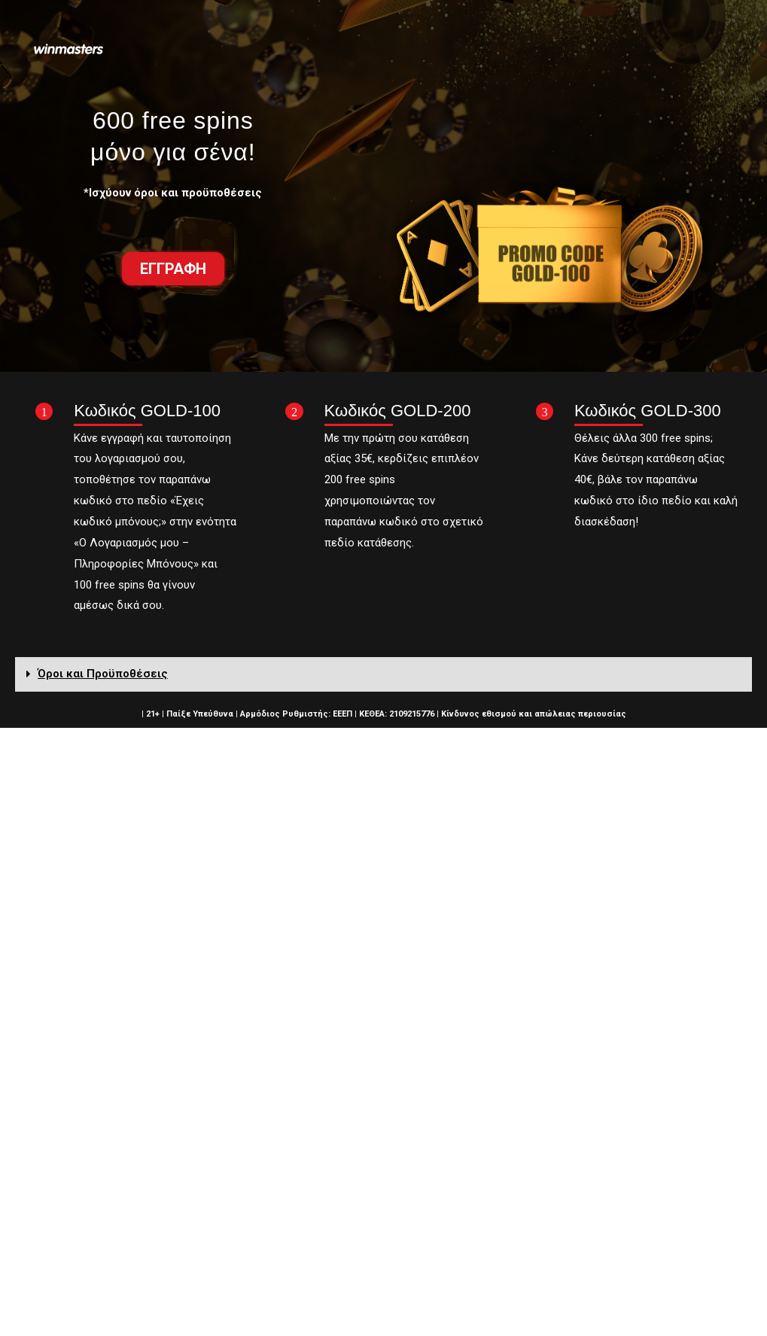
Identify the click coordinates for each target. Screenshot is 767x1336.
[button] (173, 268)
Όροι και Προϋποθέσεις (103, 673)
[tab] (383, 674)
